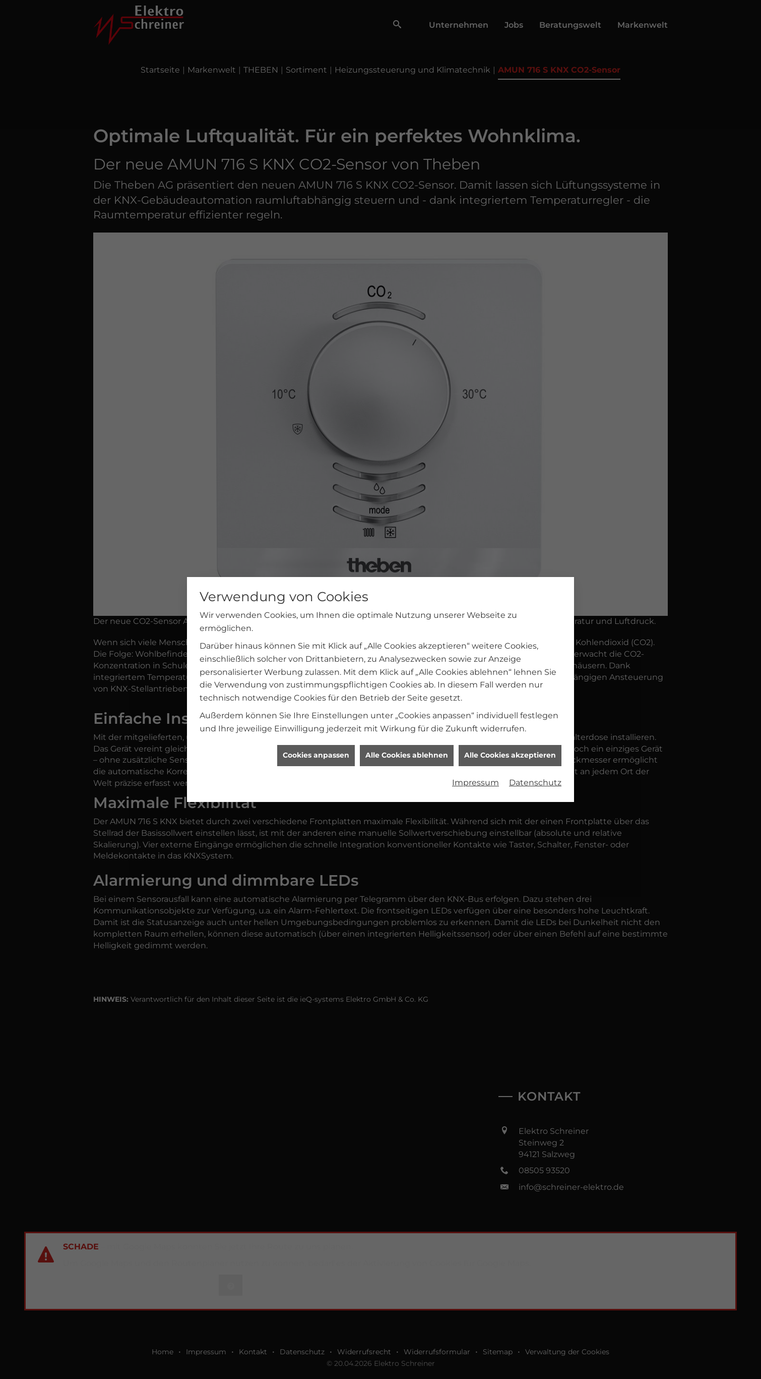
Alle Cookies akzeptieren (510, 575)
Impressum (475, 602)
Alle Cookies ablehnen (406, 575)
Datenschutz (535, 602)
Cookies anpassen (316, 575)
